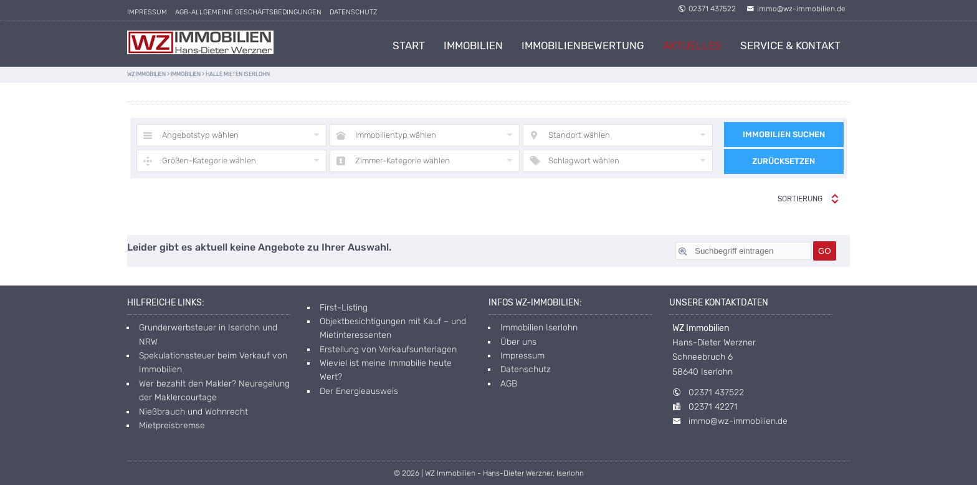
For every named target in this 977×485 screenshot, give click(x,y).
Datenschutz (353, 12)
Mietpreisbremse (172, 425)
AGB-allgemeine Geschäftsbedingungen (248, 12)
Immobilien (473, 45)
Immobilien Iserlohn (539, 327)
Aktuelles (692, 45)
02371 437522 (707, 8)
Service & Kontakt (790, 45)
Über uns (518, 342)
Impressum (147, 12)
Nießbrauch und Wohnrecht (193, 411)
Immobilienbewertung (583, 45)
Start (409, 45)
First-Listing (344, 307)
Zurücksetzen (783, 161)
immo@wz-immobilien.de (796, 8)
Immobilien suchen (784, 134)
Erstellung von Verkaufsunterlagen (388, 349)
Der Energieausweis (359, 391)
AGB (508, 383)
